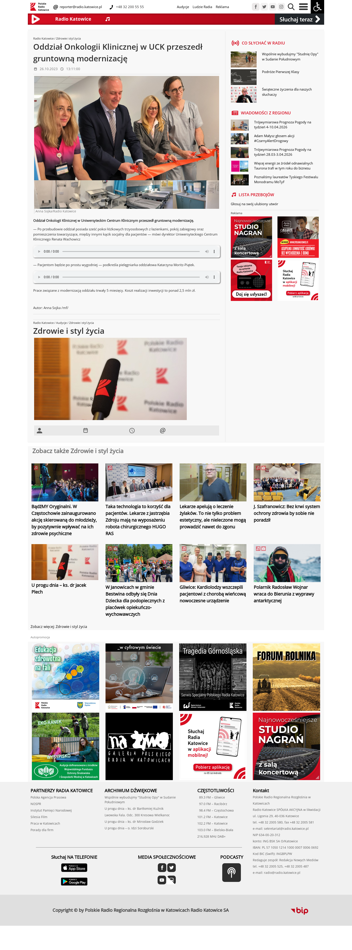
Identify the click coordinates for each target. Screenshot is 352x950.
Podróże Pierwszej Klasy (280, 71)
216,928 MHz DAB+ (211, 836)
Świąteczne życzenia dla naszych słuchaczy (287, 92)
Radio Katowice (43, 38)
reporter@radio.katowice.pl (80, 6)
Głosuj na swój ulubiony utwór (254, 204)
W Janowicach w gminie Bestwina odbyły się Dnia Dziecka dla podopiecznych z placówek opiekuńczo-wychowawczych (135, 600)
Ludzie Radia (202, 6)
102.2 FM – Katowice (212, 823)
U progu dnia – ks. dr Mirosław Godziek (134, 821)
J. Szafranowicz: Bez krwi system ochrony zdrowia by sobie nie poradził (287, 513)
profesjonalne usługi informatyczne (243, 907)
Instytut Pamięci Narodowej (51, 810)
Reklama (222, 6)
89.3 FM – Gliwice (211, 797)
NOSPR (36, 804)
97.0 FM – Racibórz (212, 804)
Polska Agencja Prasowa (48, 797)
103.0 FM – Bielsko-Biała (215, 830)
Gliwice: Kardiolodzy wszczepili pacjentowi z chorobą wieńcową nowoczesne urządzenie (213, 594)
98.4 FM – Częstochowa (215, 810)
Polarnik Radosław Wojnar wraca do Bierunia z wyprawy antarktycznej (284, 594)
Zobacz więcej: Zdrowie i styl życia (59, 626)
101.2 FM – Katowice (212, 817)
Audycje (183, 6)
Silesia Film (39, 817)
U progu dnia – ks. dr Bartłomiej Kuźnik (134, 808)
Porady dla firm (42, 830)
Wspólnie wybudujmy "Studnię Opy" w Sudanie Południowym (290, 56)
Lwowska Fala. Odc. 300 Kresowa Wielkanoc (137, 815)
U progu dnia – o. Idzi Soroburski (129, 828)
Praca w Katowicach (45, 823)
